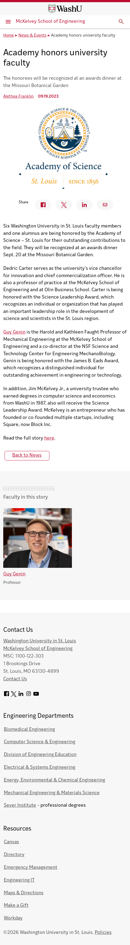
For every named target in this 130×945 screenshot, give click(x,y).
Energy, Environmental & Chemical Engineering (54, 780)
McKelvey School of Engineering (50, 21)
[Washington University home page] (65, 9)
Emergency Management (30, 867)
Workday (13, 918)
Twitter (61, 205)
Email (105, 204)
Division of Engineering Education (40, 754)
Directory (14, 855)
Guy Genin (14, 332)
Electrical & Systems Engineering (39, 767)
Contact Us (15, 679)
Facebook (40, 204)
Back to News (27, 455)
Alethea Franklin (18, 97)
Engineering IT (19, 880)
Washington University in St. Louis (39, 641)
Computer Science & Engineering (39, 742)
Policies (103, 932)
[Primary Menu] (8, 21)
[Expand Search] (121, 21)
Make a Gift (16, 905)
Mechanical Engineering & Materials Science (52, 793)
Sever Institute (20, 805)
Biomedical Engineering (29, 729)
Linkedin (82, 204)
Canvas (11, 842)
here (49, 438)
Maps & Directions (23, 893)
